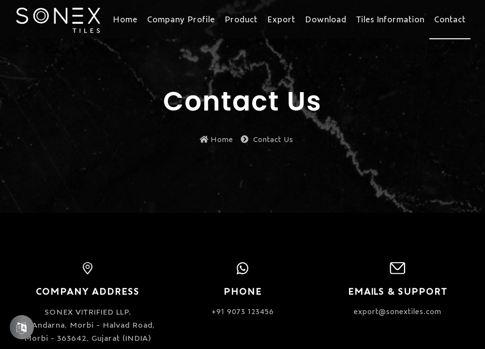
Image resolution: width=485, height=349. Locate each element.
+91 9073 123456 (243, 311)
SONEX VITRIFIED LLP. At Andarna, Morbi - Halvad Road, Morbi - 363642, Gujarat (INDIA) (87, 324)
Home (216, 138)
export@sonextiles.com (397, 311)
